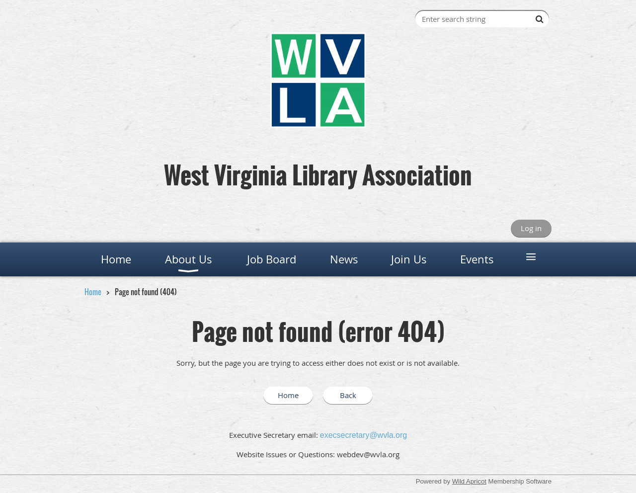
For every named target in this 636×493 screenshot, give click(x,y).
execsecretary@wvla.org (363, 435)
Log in (531, 228)
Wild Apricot (469, 481)
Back (348, 395)
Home (92, 291)
